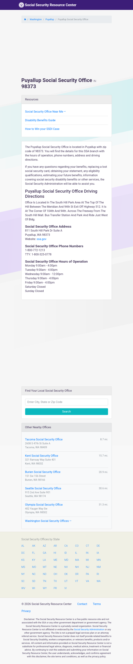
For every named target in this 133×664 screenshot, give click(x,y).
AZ (44, 545)
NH (77, 567)
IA (98, 552)
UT (66, 581)
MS (23, 567)
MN (98, 559)
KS (23, 559)
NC (34, 574)
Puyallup (50, 19)
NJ (87, 567)
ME (55, 559)
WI (33, 588)
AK (33, 545)
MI (87, 559)
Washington (36, 19)
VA (87, 581)
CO (76, 545)
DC (23, 552)
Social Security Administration (89, 629)
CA (66, 545)
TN (44, 581)
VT (76, 581)
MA (77, 559)
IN (87, 552)
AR (55, 545)
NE (55, 567)
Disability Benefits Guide (40, 120)
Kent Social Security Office (41, 455)
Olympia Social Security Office (44, 504)
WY (44, 588)
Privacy (26, 611)
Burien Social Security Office (43, 472)
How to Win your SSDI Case (42, 129)
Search (66, 411)
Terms (97, 604)
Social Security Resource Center (48, 5)
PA (87, 574)
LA (44, 559)
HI (55, 552)
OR (76, 574)
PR (55, 588)
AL (22, 545)
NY (23, 574)
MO (34, 567)
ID (65, 552)
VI (65, 588)
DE (98, 545)
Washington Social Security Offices (48, 521)
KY (33, 559)
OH (55, 574)
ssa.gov (41, 239)
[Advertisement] (66, 50)
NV (66, 567)
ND (44, 574)
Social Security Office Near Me (45, 111)
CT (87, 545)
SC (23, 581)
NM (98, 567)
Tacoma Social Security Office (44, 439)
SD (33, 581)
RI (98, 574)
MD (66, 559)
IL (76, 552)
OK (66, 574)
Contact (82, 604)
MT (44, 567)
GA (44, 552)
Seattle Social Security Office (43, 488)
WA (98, 581)
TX (55, 581)
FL (33, 552)
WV (23, 588)
